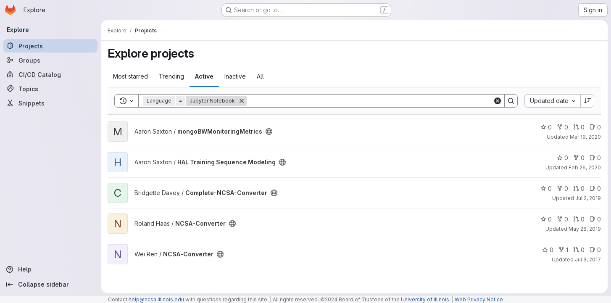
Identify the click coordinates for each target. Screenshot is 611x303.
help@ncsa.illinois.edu (156, 299)
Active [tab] (204, 76)
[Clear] (497, 101)
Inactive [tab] (235, 76)
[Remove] (242, 101)
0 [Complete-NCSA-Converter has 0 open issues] (595, 188)
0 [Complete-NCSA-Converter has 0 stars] (546, 188)
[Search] (369, 101)
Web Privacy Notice (479, 299)
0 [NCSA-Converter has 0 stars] (546, 219)
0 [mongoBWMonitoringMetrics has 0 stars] (546, 127)
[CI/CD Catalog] (50, 74)
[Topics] (50, 88)
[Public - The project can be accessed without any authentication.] (269, 131)
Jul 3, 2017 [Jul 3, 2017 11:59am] (588, 259)
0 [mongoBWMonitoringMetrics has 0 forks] (562, 127)
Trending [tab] (171, 76)
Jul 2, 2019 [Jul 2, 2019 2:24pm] (588, 198)
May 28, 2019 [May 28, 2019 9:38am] (585, 229)
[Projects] (50, 46)
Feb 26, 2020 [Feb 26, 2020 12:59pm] (585, 167)
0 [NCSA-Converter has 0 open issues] (595, 219)
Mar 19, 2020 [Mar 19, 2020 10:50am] (585, 137)
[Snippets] (50, 103)
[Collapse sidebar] (50, 284)
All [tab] (260, 76)
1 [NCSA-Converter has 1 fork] (563, 249)
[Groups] (50, 60)
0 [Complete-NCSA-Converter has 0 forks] (562, 188)
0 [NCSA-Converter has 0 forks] (562, 219)
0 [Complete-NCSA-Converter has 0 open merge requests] (579, 188)
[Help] (50, 269)
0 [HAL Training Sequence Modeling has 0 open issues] (595, 157)
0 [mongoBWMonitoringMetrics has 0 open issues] (595, 127)
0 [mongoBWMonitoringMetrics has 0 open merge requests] (579, 127)
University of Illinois (425, 299)
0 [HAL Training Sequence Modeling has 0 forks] (579, 157)
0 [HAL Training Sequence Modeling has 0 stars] (562, 157)
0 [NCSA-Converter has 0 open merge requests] (579, 219)
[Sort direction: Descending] (587, 101)
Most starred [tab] (130, 76)
